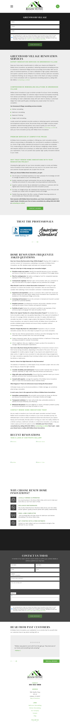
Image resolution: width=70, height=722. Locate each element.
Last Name (38, 564)
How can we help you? (16, 582)
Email (37, 569)
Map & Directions (35, 698)
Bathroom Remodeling (35, 705)
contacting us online (23, 80)
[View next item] (37, 242)
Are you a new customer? (17, 578)
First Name (13, 564)
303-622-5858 (35, 685)
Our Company (35, 710)
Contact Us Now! (35, 208)
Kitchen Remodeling (35, 708)
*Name (12, 21)
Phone (12, 569)
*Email (12, 30)
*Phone (13, 26)
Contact (35, 713)
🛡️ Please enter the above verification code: (21, 595)
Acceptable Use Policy (40, 39)
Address (13, 573)
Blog (35, 716)
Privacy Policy (30, 39)
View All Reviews (51, 661)
